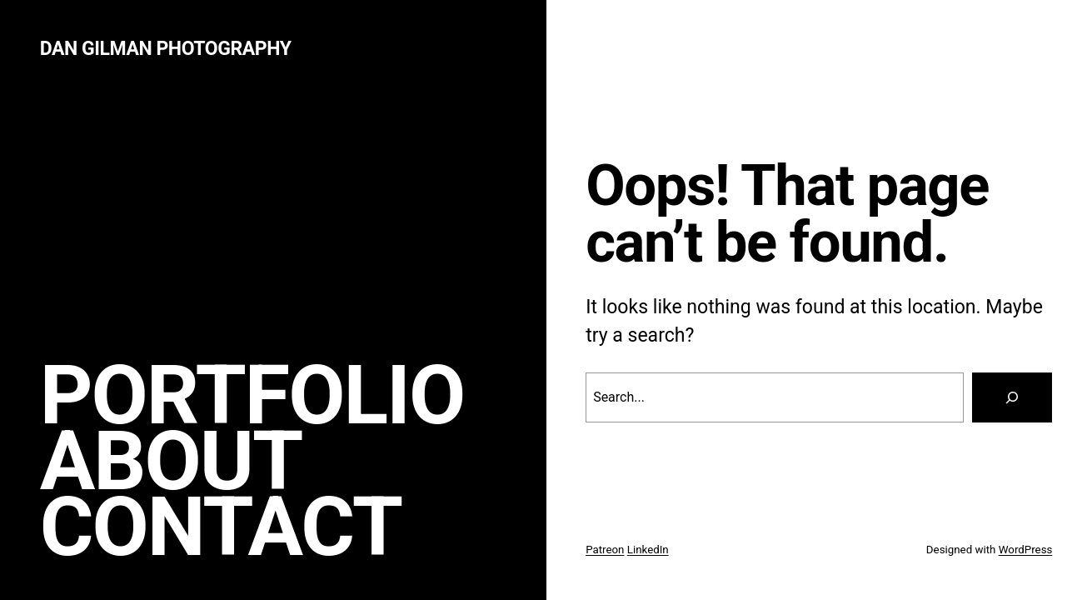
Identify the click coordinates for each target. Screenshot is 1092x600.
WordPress (1026, 549)
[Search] (1012, 397)
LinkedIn (648, 549)
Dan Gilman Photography (166, 49)
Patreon (605, 549)
